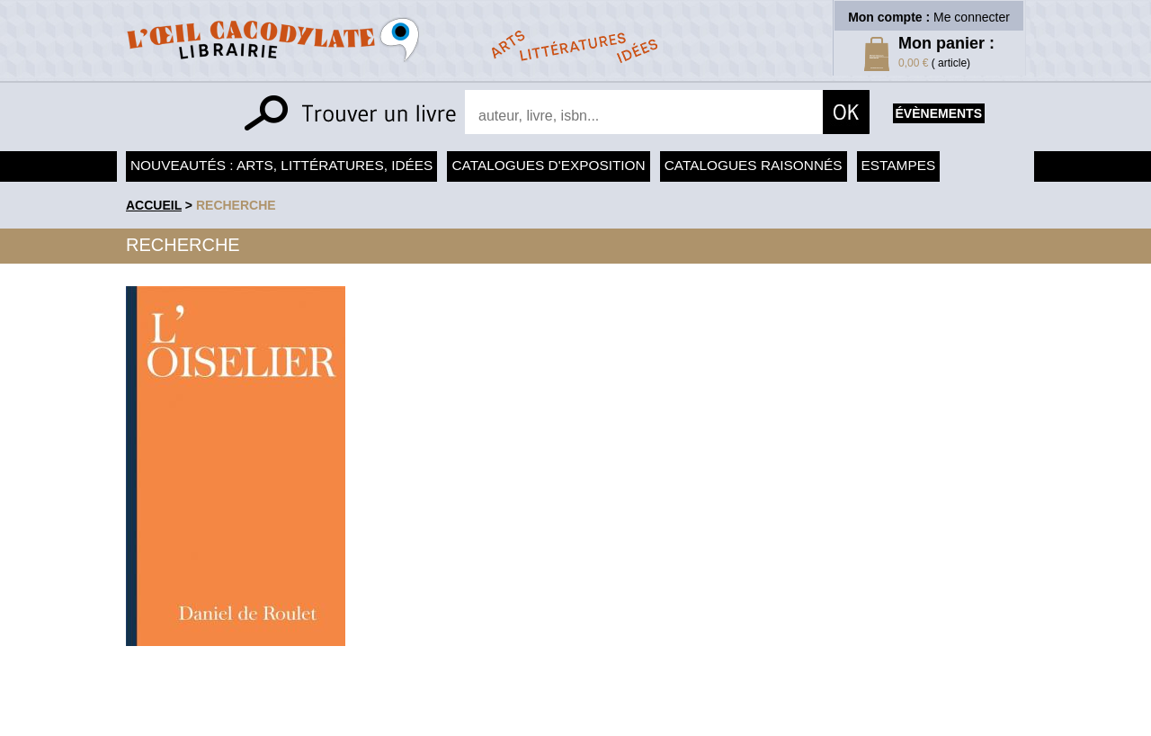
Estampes (898, 165)
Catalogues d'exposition (548, 165)
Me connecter (971, 17)
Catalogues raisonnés (754, 165)
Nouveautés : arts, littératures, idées (281, 165)
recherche (236, 205)
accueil (154, 205)
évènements (939, 113)
